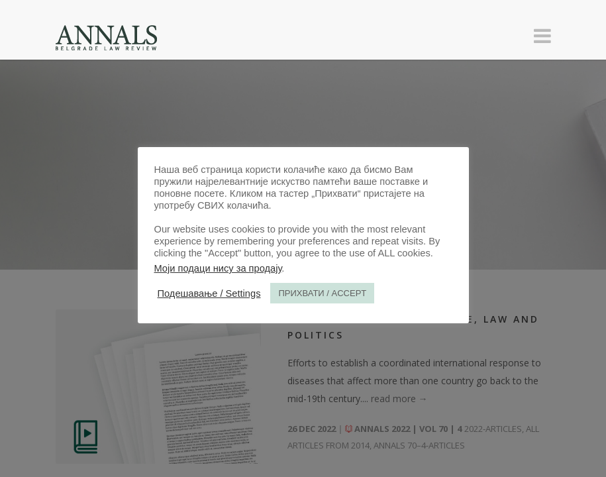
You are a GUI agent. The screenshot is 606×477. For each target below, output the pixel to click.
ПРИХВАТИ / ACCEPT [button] (322, 293)
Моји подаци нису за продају (218, 268)
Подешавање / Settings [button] (209, 293)
